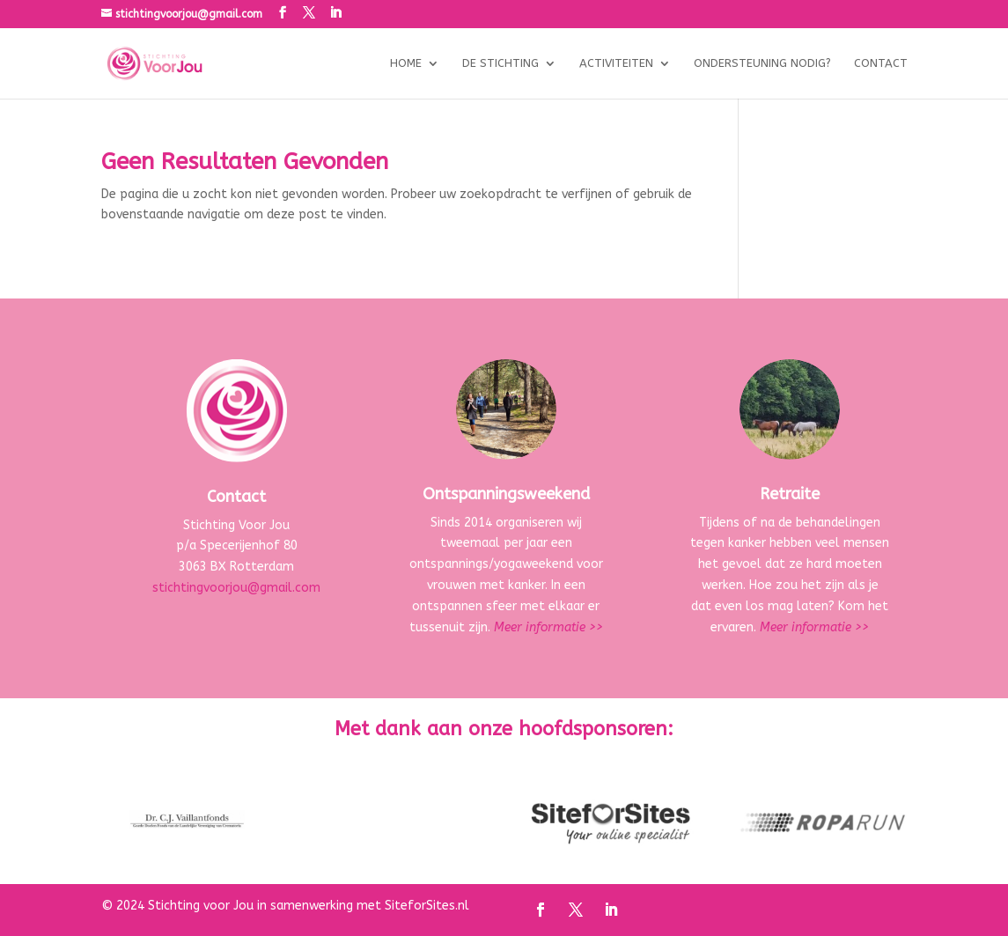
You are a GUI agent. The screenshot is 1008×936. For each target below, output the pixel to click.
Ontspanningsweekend (506, 494)
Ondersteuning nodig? (762, 63)
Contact (881, 63)
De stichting (500, 63)
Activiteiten (616, 63)
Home (406, 63)
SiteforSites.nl (427, 905)
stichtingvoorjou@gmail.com (236, 587)
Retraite (790, 494)
